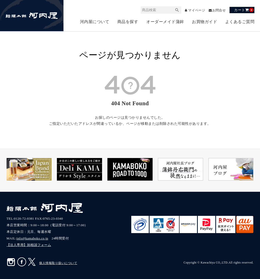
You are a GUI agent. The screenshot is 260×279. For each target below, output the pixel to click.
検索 (174, 10)
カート (244, 10)
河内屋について (94, 22)
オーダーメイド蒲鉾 (165, 22)
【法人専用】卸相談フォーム (29, 245)
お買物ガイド (204, 22)
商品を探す (127, 22)
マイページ (194, 10)
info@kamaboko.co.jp (32, 238)
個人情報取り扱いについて (58, 263)
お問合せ (218, 10)
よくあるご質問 (240, 22)
